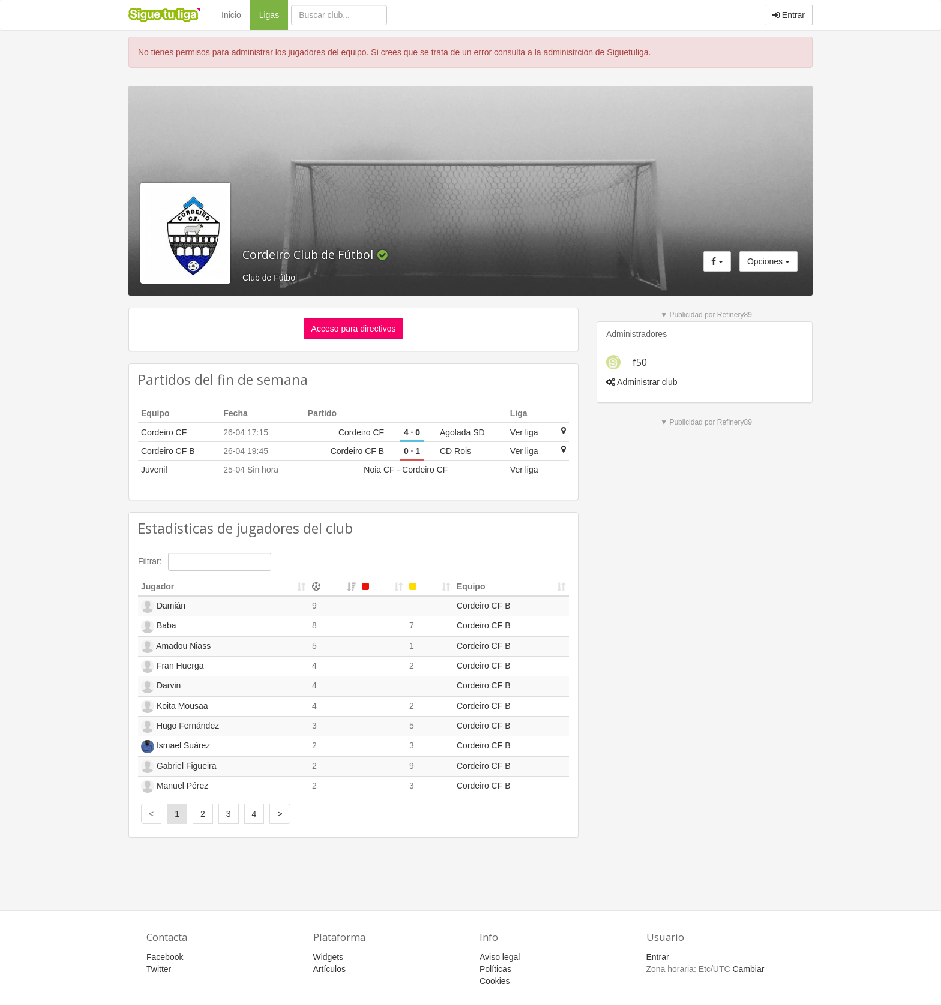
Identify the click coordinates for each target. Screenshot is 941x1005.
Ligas (273, 14)
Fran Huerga (172, 666)
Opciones (768, 261)
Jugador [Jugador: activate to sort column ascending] (157, 586)
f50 (640, 362)
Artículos (329, 969)
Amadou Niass (176, 646)
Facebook (164, 957)
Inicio (231, 15)
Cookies (495, 981)
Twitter (158, 969)
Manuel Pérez (174, 786)
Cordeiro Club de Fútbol (309, 254)
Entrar (788, 15)
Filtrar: (204, 562)
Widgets (328, 957)
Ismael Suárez (175, 746)
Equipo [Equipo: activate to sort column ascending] (471, 586)
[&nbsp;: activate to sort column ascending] (334, 586)
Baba (158, 626)
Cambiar (748, 969)
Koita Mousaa (174, 706)
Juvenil (154, 469)
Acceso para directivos (353, 328)
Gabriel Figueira (179, 766)
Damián (163, 606)
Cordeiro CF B (167, 451)
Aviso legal (500, 957)
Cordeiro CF (164, 432)
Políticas (495, 969)
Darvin (161, 686)
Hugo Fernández (180, 726)
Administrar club (641, 382)
